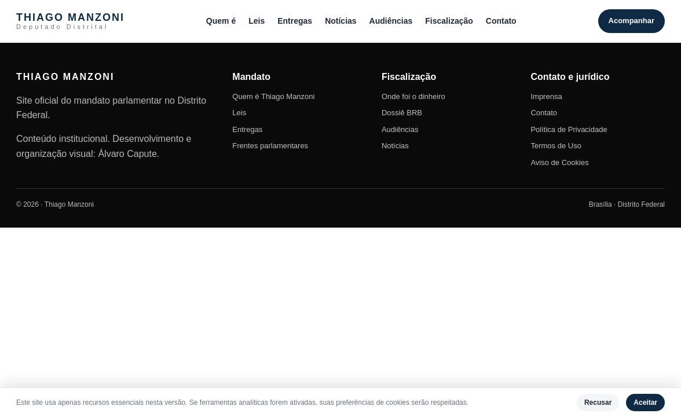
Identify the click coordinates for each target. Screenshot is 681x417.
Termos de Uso (555, 145)
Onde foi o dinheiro (413, 96)
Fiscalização (449, 20)
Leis (256, 20)
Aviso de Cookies (559, 162)
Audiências (391, 20)
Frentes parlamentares (270, 145)
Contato (501, 20)
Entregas (294, 20)
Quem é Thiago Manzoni (273, 96)
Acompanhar (631, 20)
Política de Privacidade (568, 129)
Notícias (340, 20)
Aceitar (645, 402)
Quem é (221, 20)
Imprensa (546, 96)
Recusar (598, 402)
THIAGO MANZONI (70, 21)
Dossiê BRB (402, 112)
